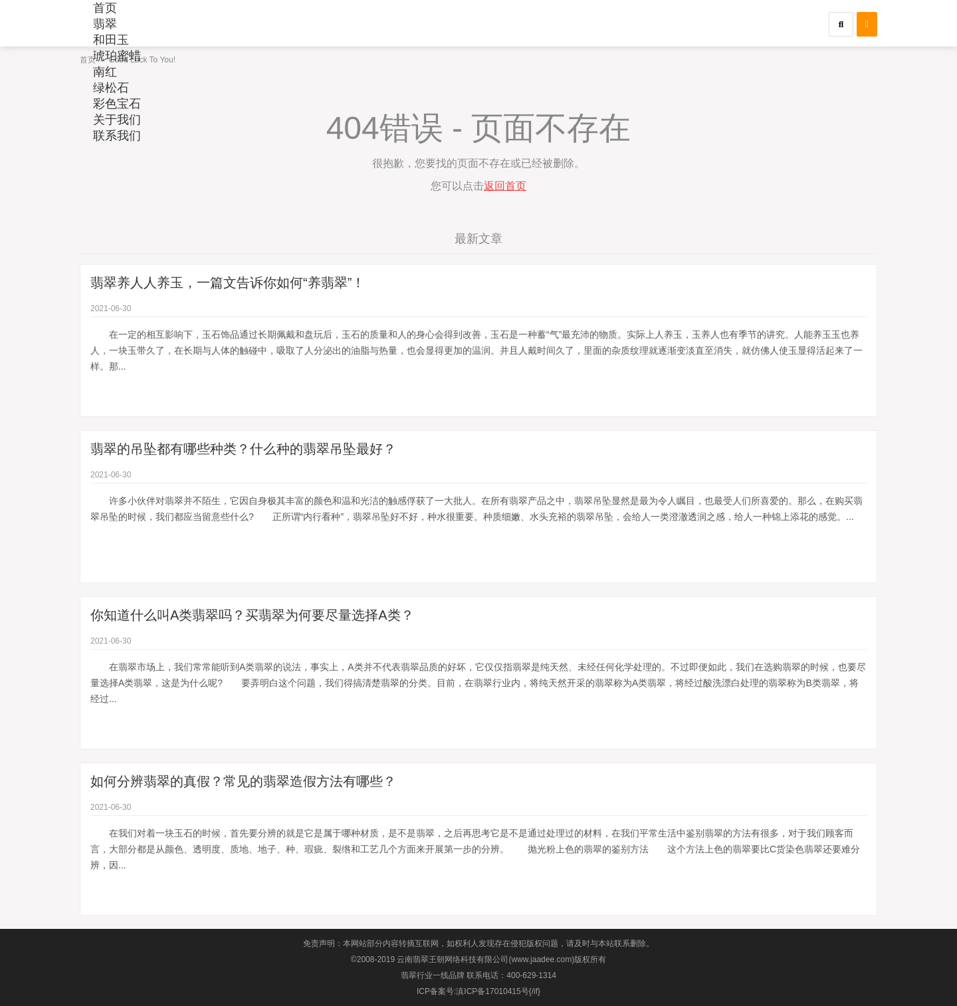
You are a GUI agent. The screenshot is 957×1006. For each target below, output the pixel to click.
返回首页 (505, 185)
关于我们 (117, 119)
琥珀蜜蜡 (117, 56)
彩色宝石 (117, 103)
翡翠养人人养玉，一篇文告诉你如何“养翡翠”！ (227, 282)
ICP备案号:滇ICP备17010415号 (473, 991)
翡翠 (105, 24)
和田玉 (111, 40)
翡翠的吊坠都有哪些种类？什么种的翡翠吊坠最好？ (243, 448)
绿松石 (111, 87)
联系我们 (117, 135)
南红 (105, 71)
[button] (841, 24)
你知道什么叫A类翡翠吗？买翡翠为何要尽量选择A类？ (252, 615)
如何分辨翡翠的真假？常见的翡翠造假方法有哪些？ (243, 781)
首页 (105, 8)
